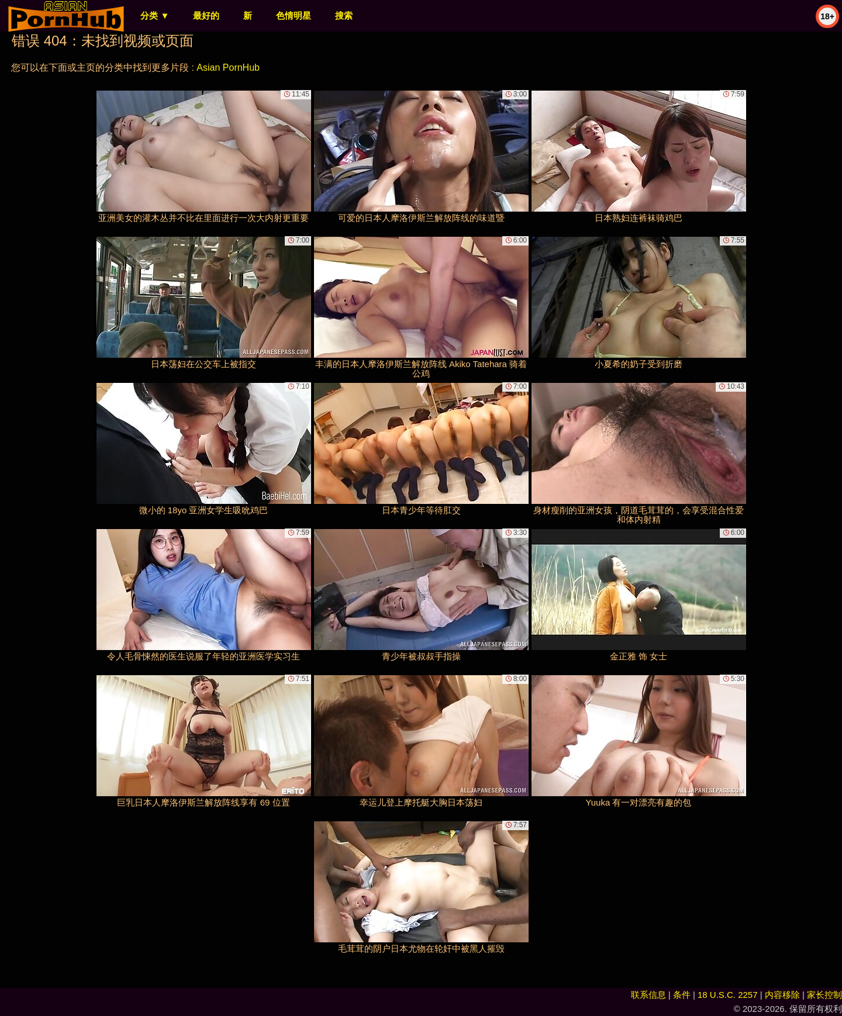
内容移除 (782, 995)
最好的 (206, 15)
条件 (682, 995)
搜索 (344, 15)
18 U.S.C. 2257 (728, 995)
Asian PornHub (228, 67)
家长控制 (824, 995)
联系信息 (648, 995)
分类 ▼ (154, 15)
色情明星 (293, 15)
